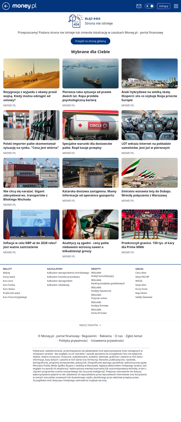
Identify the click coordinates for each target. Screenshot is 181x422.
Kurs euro (8, 280)
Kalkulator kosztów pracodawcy (63, 276)
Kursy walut (9, 276)
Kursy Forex (141, 289)
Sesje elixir (140, 285)
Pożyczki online (99, 298)
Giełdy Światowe (143, 297)
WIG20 (138, 280)
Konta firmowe (99, 313)
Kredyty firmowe (99, 305)
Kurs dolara (9, 289)
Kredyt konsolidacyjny (102, 276)
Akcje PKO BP (142, 276)
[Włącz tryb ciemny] (149, 6)
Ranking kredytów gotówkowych (108, 283)
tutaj (104, 380)
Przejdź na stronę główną (90, 41)
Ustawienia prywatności (106, 341)
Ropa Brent (141, 293)
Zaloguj (163, 6)
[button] (176, 6)
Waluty (6, 272)
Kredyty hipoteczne (101, 290)
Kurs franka (9, 285)
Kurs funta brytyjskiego (15, 297)
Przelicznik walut (11, 293)
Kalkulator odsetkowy (58, 285)
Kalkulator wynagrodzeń (59, 280)
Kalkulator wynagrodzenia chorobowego (68, 272)
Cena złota (140, 272)
